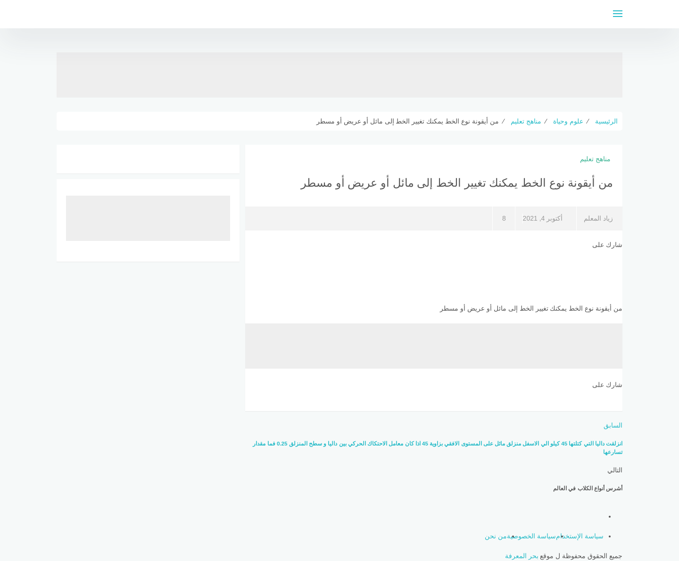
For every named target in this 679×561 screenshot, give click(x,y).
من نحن (496, 536)
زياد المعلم (598, 218)
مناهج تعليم (595, 159)
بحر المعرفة (521, 556)
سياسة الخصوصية (531, 536)
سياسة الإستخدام (580, 536)
